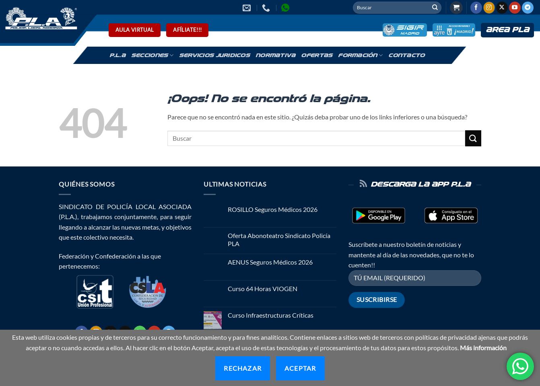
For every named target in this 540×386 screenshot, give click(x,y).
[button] (456, 7)
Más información (483, 347)
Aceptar (300, 368)
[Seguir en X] (502, 8)
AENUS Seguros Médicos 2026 (270, 262)
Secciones (152, 55)
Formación (360, 55)
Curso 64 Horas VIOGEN (262, 288)
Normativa (275, 55)
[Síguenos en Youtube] (515, 8)
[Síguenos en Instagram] (489, 8)
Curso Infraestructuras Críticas (270, 315)
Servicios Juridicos (214, 55)
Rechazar (243, 368)
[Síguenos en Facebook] (476, 8)
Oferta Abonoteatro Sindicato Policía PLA (279, 239)
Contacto (406, 55)
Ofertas (316, 55)
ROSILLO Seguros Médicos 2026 (272, 209)
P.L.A (117, 55)
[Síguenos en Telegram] (528, 8)
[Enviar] (435, 8)
